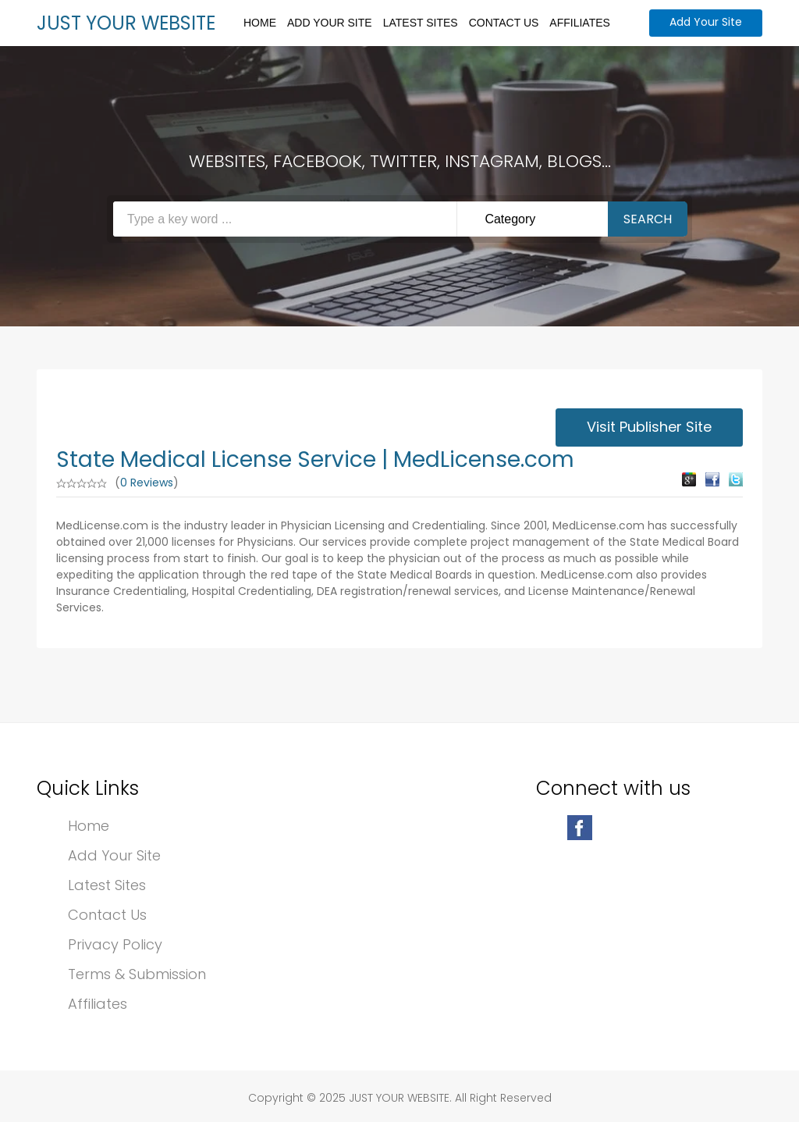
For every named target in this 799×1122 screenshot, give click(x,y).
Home (259, 22)
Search (647, 219)
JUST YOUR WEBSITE (126, 23)
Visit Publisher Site (649, 426)
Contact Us (504, 22)
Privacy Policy (115, 944)
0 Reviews (146, 482)
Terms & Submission (137, 974)
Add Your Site (329, 22)
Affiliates (579, 22)
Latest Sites (420, 22)
